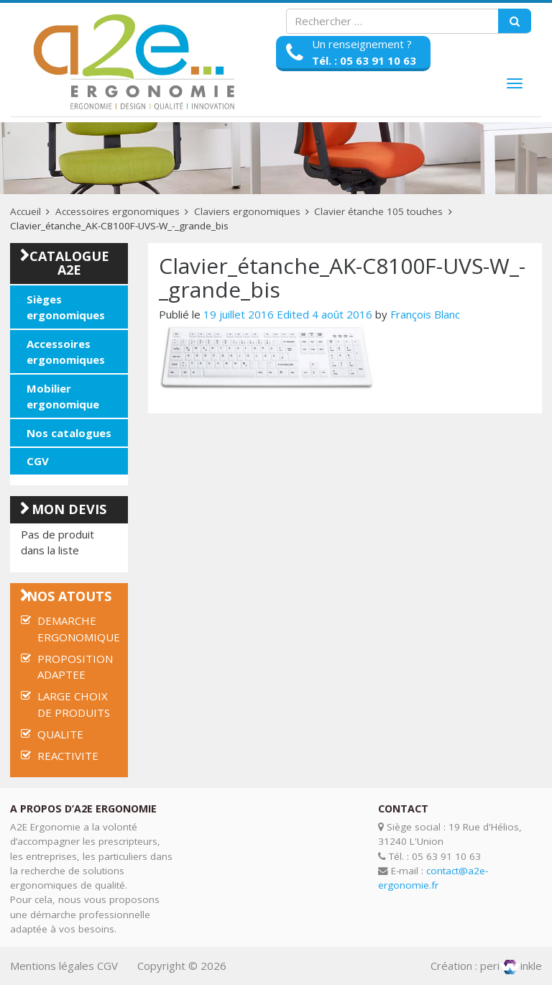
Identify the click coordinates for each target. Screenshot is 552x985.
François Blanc (425, 314)
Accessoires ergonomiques (117, 211)
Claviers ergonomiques (247, 211)
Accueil (25, 211)
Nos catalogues (69, 433)
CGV (38, 461)
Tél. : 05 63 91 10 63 (364, 60)
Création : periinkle (486, 965)
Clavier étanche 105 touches (378, 211)
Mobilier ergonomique (63, 396)
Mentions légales (52, 965)
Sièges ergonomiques (66, 307)
